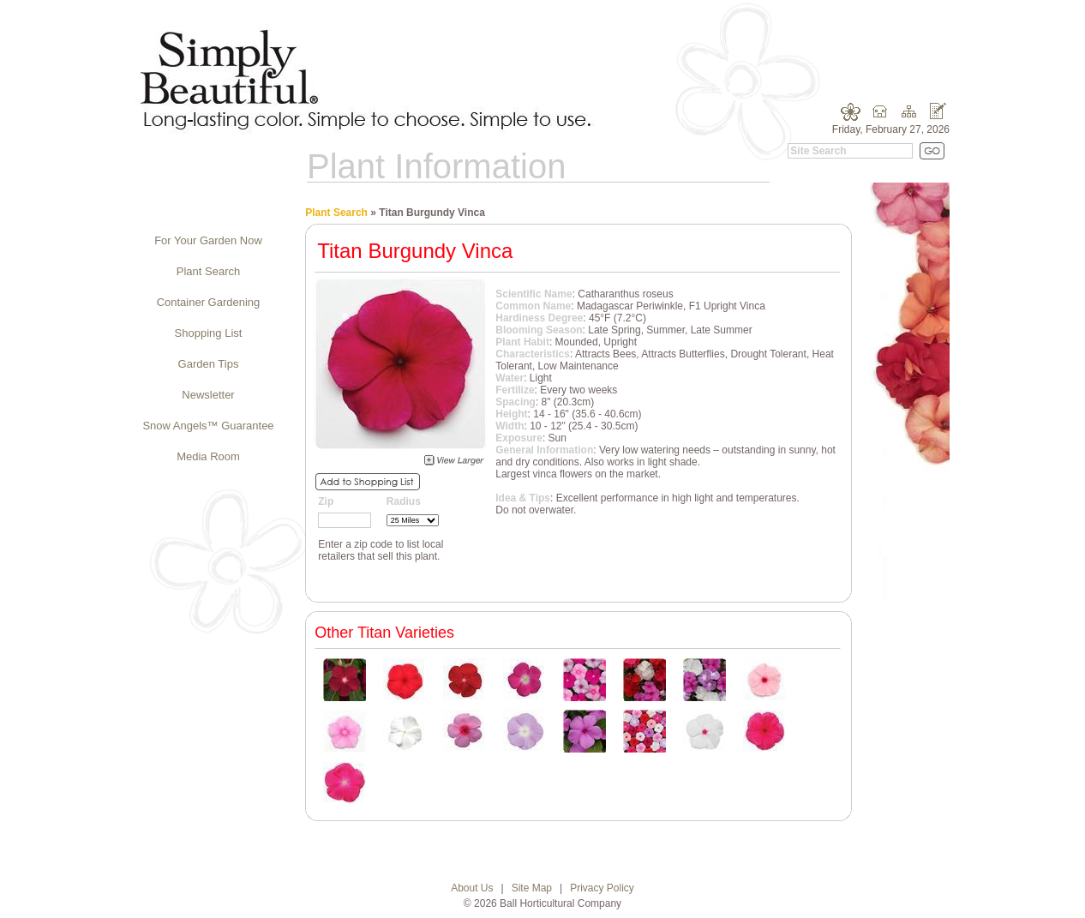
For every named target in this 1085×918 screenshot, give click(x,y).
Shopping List (209, 333)
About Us (472, 888)
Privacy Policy (602, 888)
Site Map (532, 888)
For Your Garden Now (208, 240)
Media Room (208, 456)
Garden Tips (208, 363)
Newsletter (208, 394)
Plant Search (208, 271)
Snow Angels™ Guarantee (207, 425)
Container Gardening (209, 302)
